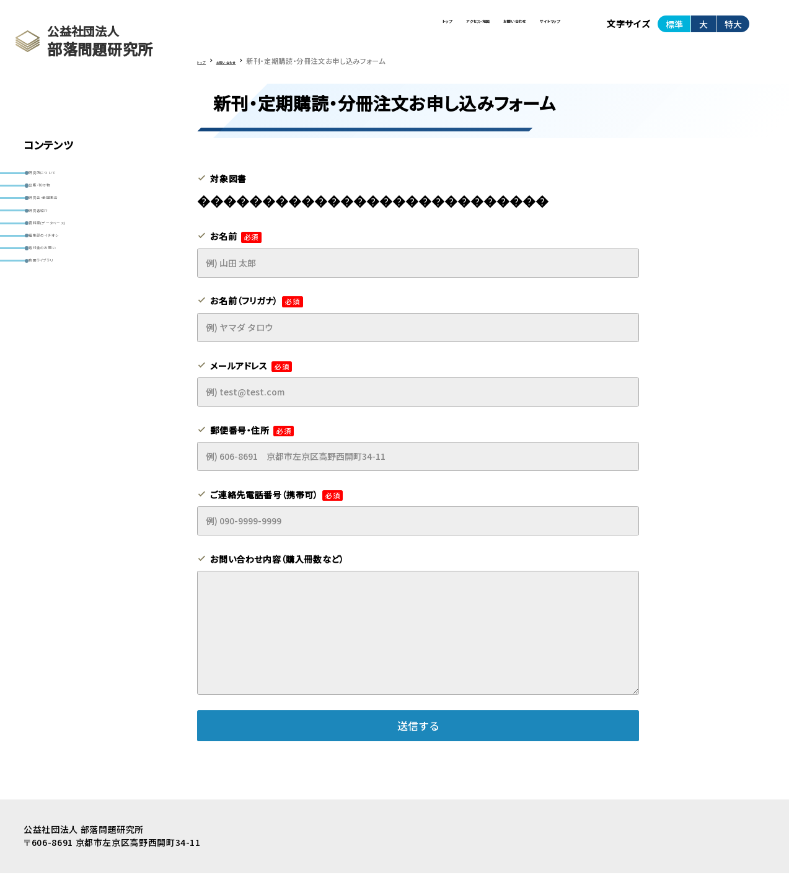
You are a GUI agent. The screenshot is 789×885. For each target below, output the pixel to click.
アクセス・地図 (360, 30)
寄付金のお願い (64, 324)
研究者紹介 (56, 251)
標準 (674, 30)
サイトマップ (528, 30)
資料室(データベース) (75, 275)
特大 (733, 30)
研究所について (63, 179)
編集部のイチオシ (67, 300)
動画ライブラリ (61, 348)
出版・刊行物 (58, 203)
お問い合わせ (446, 30)
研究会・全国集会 (67, 227)
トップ (289, 30)
